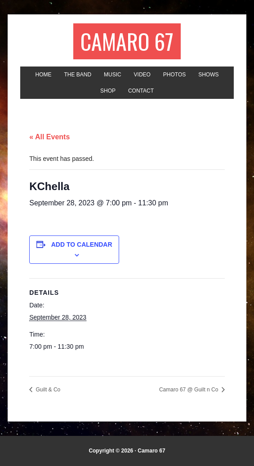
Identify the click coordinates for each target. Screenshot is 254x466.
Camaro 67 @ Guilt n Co (189, 389)
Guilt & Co (47, 389)
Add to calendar (81, 244)
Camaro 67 (127, 41)
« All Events (49, 137)
